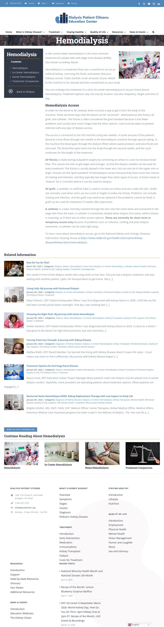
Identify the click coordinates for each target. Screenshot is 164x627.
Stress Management (120, 538)
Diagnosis (65, 512)
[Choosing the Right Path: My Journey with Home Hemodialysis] (14, 320)
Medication (65, 542)
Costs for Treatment (70, 560)
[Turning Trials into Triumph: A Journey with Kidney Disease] (14, 346)
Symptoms (65, 499)
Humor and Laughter (121, 542)
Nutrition (151, 266)
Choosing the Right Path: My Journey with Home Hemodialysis (60, 314)
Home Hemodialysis (24, 76)
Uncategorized (88, 269)
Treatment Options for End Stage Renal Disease (52, 365)
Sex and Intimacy (118, 551)
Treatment (75, 269)
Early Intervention (69, 538)
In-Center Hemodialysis (25, 72)
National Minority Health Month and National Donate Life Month (82, 573)
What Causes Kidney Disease (81, 346)
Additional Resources (22, 592)
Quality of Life (48, 269)
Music (112, 546)
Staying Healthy (62, 269)
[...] (110, 279)
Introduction (66, 533)
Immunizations (68, 546)
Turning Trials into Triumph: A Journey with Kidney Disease (59, 340)
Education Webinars (21, 613)
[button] (153, 32)
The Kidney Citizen (35, 295)
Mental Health (139, 266)
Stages (63, 503)
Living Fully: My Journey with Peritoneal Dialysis (53, 288)
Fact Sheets (16, 587)
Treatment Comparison (25, 81)
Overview (64, 494)
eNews (66, 266)
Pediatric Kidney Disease (73, 516)
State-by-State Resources (24, 578)
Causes (63, 508)
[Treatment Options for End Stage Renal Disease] (14, 372)
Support (155, 292)
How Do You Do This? (38, 262)
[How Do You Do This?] (14, 269)
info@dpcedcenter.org (25, 507)
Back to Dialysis (21, 91)
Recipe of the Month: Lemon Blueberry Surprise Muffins (77, 589)
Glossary (15, 583)
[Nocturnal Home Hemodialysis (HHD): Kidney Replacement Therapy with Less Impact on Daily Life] (14, 402)
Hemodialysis (20, 68)
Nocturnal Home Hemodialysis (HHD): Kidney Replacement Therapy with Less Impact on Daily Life (80, 396)
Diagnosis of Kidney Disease (68, 344)
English (133, 624)
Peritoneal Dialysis (112, 292)
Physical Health (33, 269)
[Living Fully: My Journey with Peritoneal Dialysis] (14, 295)
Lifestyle (128, 266)
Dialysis (58, 266)
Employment (116, 525)
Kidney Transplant (94, 292)
